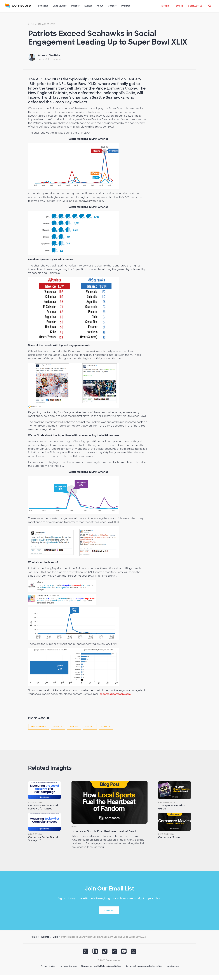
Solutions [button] (43, 5)
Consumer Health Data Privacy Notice (101, 966)
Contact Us (173, 966)
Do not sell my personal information (143, 966)
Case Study (35, 802)
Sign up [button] (109, 910)
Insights (45, 936)
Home (34, 936)
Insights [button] (75, 5)
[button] (166, 7)
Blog (31, 24)
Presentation (166, 802)
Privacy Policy (47, 966)
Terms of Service (68, 966)
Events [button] (88, 5)
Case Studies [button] (59, 5)
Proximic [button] (125, 5)
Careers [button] (112, 5)
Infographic (166, 834)
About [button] (100, 5)
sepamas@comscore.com (115, 694)
